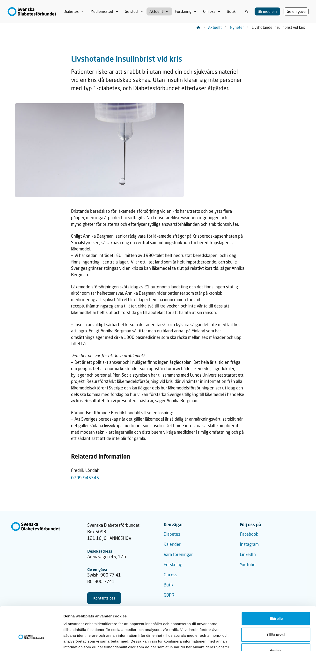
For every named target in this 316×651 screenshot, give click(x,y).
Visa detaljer (262, 641)
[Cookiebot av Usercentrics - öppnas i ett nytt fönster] (31, 641)
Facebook (249, 534)
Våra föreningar (178, 554)
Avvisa (275, 619)
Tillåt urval (276, 603)
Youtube (248, 564)
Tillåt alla (275, 587)
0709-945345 (85, 477)
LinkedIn (248, 554)
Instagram (249, 544)
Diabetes (172, 534)
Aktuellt (215, 27)
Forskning (173, 564)
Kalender (172, 544)
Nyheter (237, 27)
